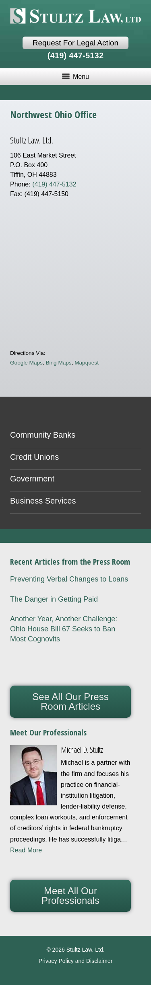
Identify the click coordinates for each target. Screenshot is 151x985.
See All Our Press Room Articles (70, 701)
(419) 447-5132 (76, 55)
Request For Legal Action (75, 43)
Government (32, 478)
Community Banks (42, 434)
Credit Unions (34, 457)
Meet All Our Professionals (70, 895)
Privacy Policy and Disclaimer (76, 961)
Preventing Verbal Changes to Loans (69, 579)
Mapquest (86, 363)
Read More (26, 850)
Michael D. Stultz (82, 749)
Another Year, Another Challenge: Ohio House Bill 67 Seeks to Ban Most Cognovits (63, 629)
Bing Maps (58, 363)
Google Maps (26, 363)
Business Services (43, 500)
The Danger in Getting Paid (54, 599)
